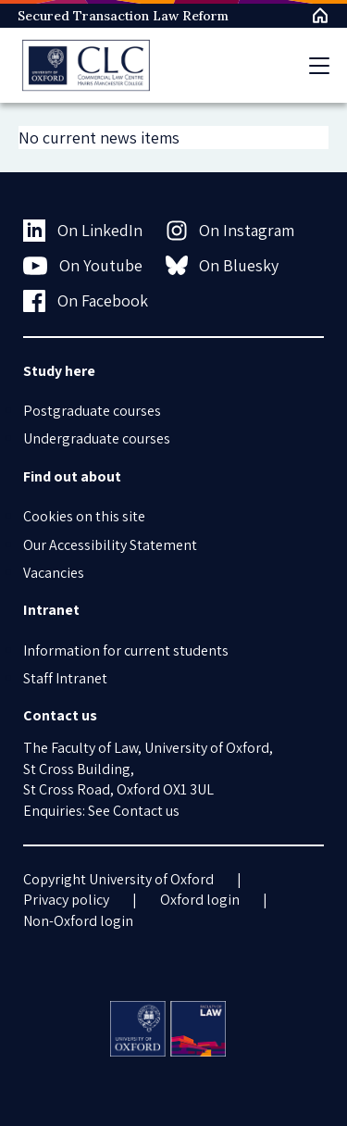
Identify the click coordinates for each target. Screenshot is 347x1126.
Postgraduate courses (92, 410)
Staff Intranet (65, 678)
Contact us (146, 810)
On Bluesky (222, 265)
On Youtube (83, 266)
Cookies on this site (84, 516)
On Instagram (230, 230)
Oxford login (200, 899)
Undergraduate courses (96, 438)
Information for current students (126, 650)
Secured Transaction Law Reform (123, 15)
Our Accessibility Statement (110, 545)
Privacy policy (66, 899)
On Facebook (85, 301)
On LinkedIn (83, 230)
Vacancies (53, 572)
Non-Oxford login (78, 921)
